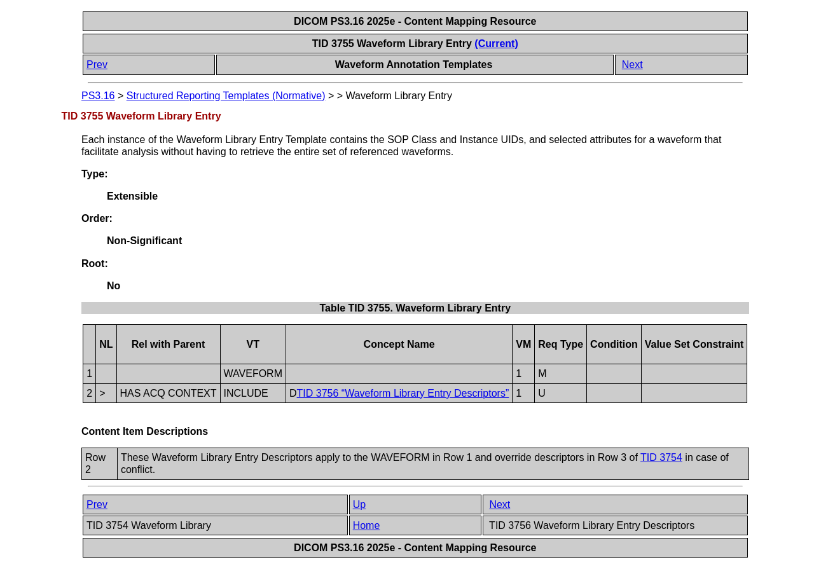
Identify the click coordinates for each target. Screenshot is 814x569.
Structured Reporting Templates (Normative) (226, 95)
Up (359, 504)
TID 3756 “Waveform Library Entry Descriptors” (403, 393)
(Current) (496, 43)
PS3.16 (97, 95)
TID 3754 (661, 457)
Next (632, 64)
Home (366, 525)
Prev (96, 64)
